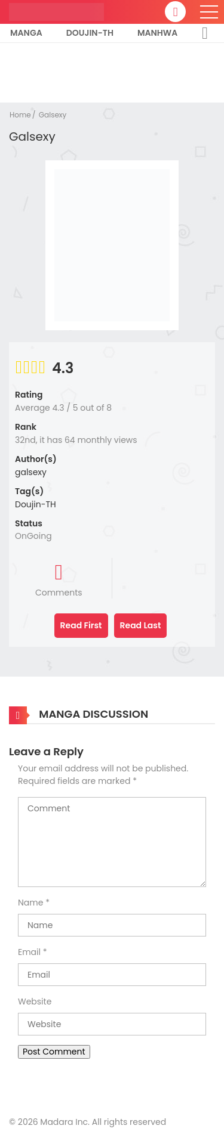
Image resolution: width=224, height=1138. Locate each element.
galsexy (31, 472)
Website (34, 1001)
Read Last (140, 625)
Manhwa (157, 33)
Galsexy (53, 115)
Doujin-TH (89, 33)
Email (29, 952)
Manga (26, 33)
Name (30, 902)
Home (20, 115)
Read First (81, 625)
